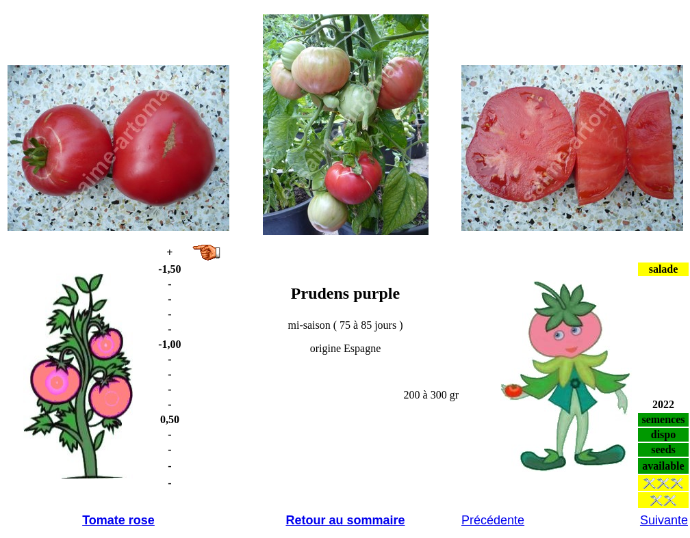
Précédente (492, 520)
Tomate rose (118, 520)
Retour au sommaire (345, 520)
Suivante (664, 520)
